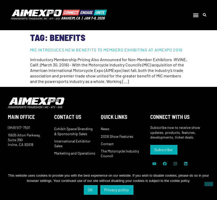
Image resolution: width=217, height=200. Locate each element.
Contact (107, 143)
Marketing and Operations (74, 153)
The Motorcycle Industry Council (120, 153)
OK (90, 189)
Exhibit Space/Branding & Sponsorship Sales (73, 131)
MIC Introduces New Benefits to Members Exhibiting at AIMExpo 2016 (106, 49)
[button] (196, 15)
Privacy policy (116, 189)
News (105, 129)
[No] (208, 184)
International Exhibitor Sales (72, 143)
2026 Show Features (117, 136)
